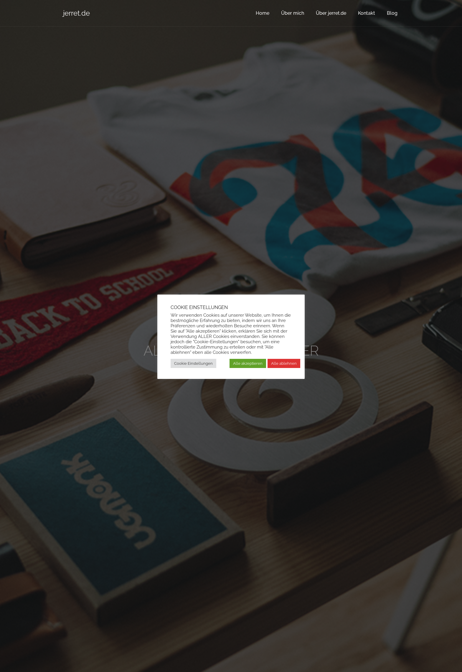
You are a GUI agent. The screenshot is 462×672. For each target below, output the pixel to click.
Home (262, 13)
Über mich (292, 13)
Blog (392, 13)
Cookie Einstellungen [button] (193, 363)
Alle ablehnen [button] (284, 363)
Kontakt (366, 13)
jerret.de (76, 13)
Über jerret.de (331, 13)
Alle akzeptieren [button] (248, 363)
